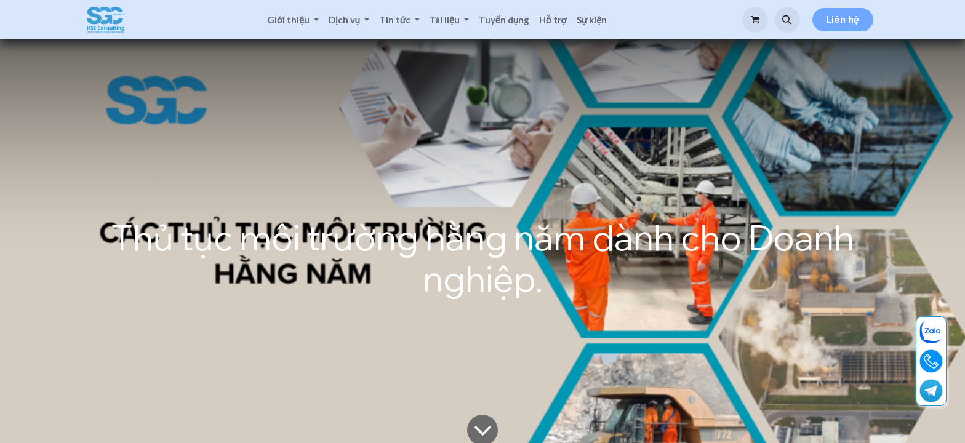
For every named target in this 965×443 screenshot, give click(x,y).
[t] (931, 391)
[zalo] (931, 332)
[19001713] (931, 361)
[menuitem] (293, 20)
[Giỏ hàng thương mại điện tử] (755, 20)
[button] (787, 20)
